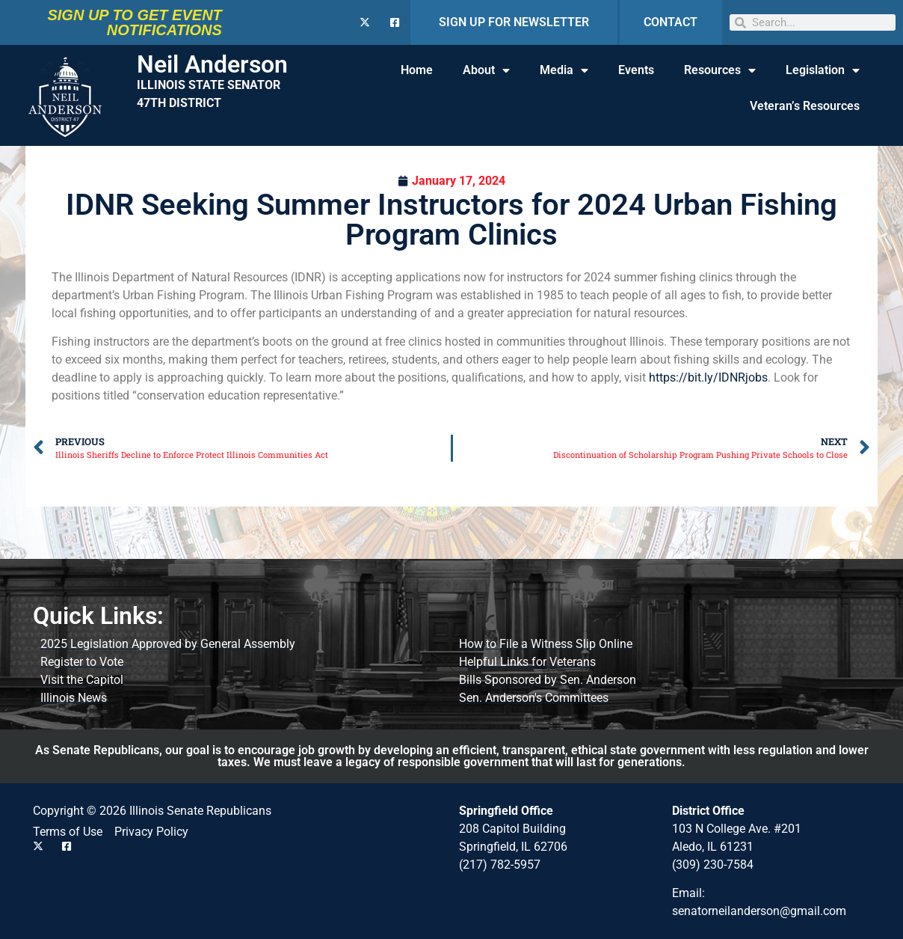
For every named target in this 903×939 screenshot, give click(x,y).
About (486, 70)
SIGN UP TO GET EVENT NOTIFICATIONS (134, 22)
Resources (720, 70)
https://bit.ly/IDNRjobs (708, 377)
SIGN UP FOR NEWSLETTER (514, 22)
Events (636, 70)
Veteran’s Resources (805, 106)
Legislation (823, 70)
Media (564, 70)
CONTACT (670, 22)
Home (417, 70)
